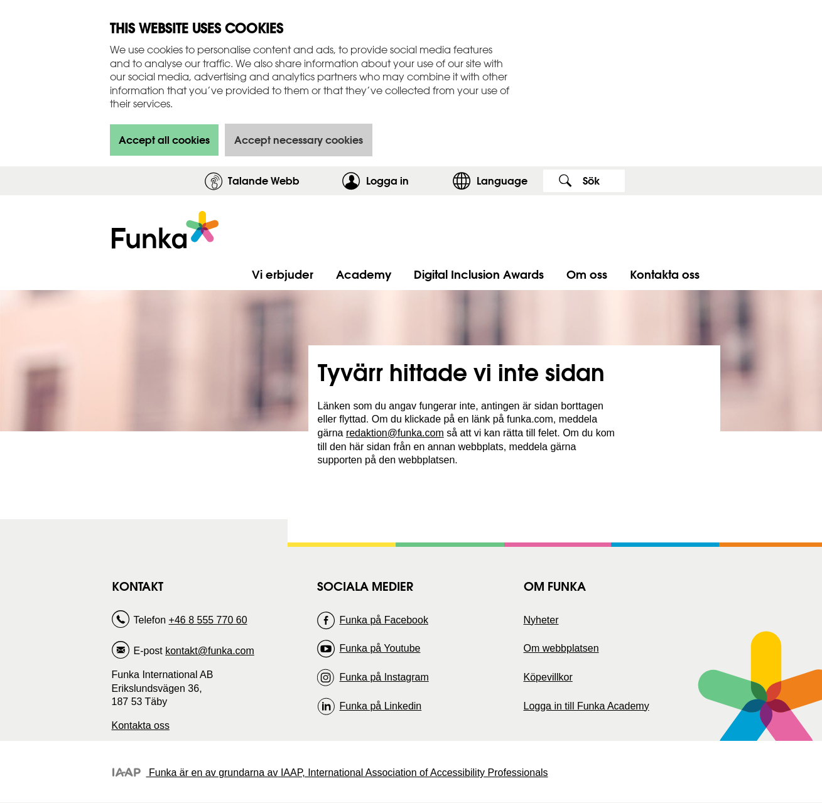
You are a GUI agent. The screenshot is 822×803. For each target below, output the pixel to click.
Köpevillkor (548, 677)
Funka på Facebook (383, 620)
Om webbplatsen (561, 648)
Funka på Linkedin (380, 706)
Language (502, 180)
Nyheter (541, 620)
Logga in (406, 180)
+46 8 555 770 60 (208, 620)
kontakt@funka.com (209, 650)
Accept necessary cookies (298, 139)
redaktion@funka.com (395, 433)
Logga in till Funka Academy (586, 706)
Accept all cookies (164, 139)
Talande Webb (264, 180)
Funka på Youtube (379, 648)
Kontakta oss (141, 725)
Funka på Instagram (383, 677)
